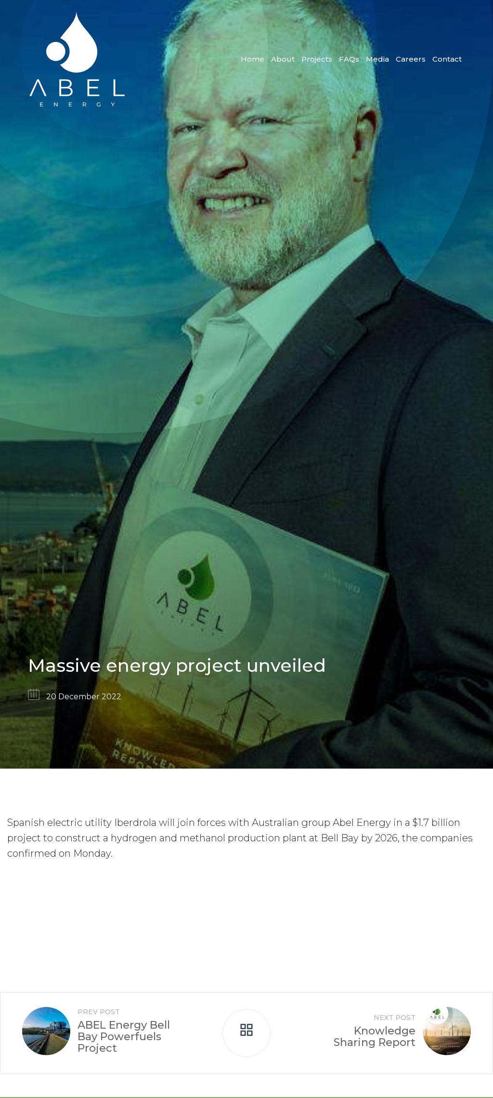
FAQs (349, 59)
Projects (316, 59)
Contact (447, 59)
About (283, 59)
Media (377, 59)
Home (252, 59)
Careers (411, 59)
